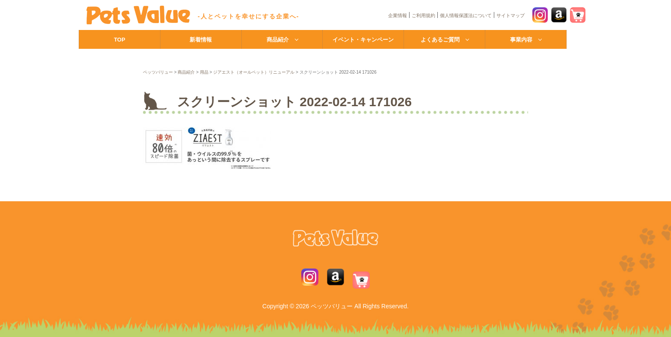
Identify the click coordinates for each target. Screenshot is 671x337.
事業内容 (521, 39)
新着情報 (201, 39)
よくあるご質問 (440, 39)
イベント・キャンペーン (363, 39)
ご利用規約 (423, 15)
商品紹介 (278, 39)
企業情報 (397, 15)
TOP (119, 39)
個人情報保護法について (466, 15)
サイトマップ (510, 15)
